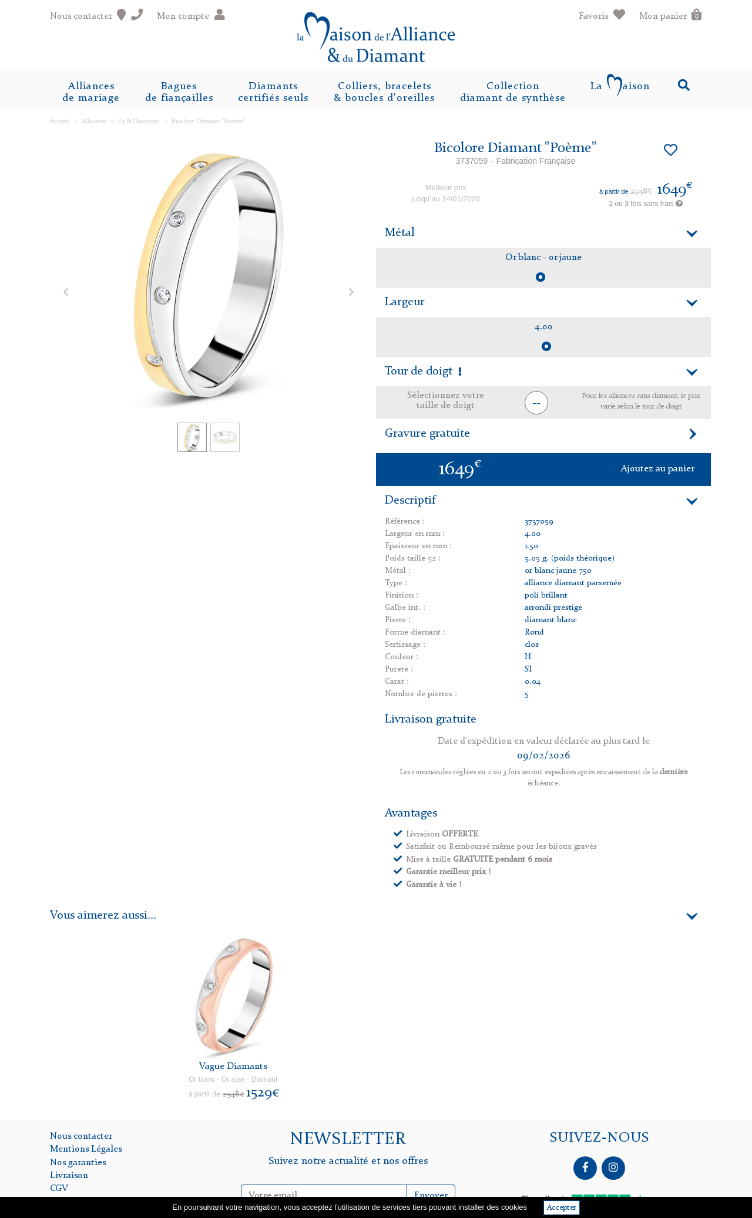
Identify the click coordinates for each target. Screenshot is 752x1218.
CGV (59, 1188)
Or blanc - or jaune (543, 257)
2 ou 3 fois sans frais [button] (645, 204)
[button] (66, 291)
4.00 (544, 327)
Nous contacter (81, 1136)
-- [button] (536, 403)
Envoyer (431, 1195)
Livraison (69, 1175)
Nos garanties (78, 1163)
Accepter (561, 1208)
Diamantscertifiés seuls (273, 92)
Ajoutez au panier (657, 469)
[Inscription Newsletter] (324, 1196)
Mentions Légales (86, 1149)
